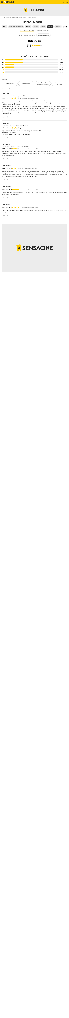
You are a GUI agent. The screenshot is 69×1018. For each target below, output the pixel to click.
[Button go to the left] (64, 27)
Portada (3, 17)
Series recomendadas (15, 17)
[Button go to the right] (66, 27)
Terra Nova (23, 17)
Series (7, 17)
